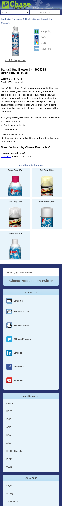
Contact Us (31, 292)
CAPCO (10, 403)
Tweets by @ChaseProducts (19, 272)
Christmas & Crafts (21, 19)
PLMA (9, 459)
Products (5, 19)
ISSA (8, 419)
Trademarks (12, 501)
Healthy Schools (14, 451)
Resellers (46, 48)
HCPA (9, 411)
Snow (36, 19)
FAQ (43, 37)
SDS (43, 43)
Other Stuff (31, 478)
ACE (8, 427)
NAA (8, 435)
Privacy (9, 493)
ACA (8, 443)
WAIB (9, 467)
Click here (6, 156)
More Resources (31, 396)
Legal (9, 485)
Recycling (46, 31)
